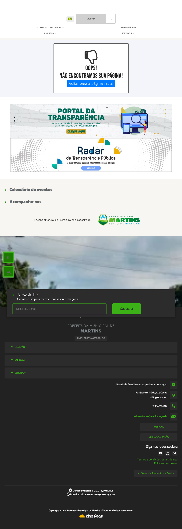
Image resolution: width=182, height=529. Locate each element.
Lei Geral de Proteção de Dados (155, 473)
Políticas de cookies (165, 463)
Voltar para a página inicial (91, 83)
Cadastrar (126, 308)
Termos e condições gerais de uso (157, 459)
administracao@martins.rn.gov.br (150, 416)
